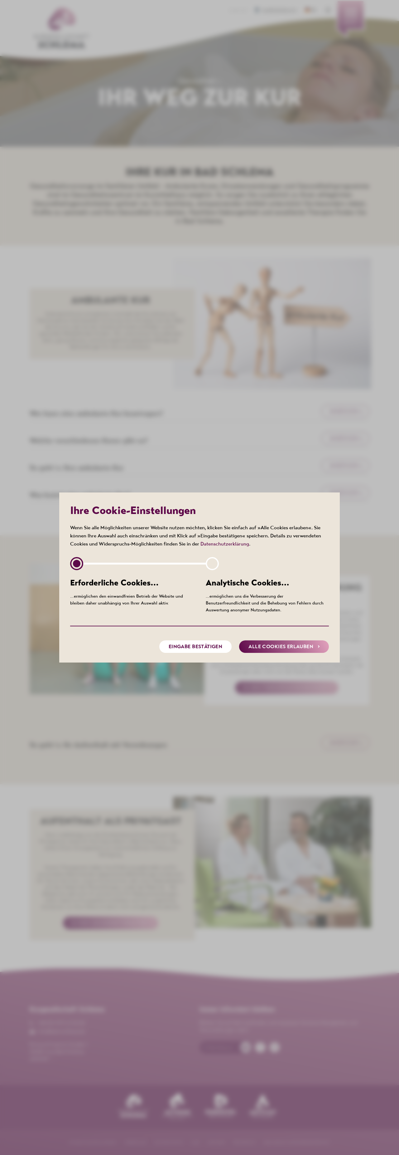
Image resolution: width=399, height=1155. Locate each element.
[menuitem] (350, 20)
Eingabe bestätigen (196, 646)
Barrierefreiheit (277, 10)
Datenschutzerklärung (224, 543)
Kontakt (238, 10)
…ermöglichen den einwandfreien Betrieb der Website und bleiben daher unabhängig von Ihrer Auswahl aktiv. (131, 591)
